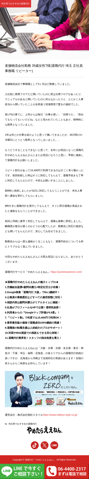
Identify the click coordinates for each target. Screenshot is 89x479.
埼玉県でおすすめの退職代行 (23, 424)
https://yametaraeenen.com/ (66, 271)
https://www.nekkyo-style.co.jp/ (60, 414)
